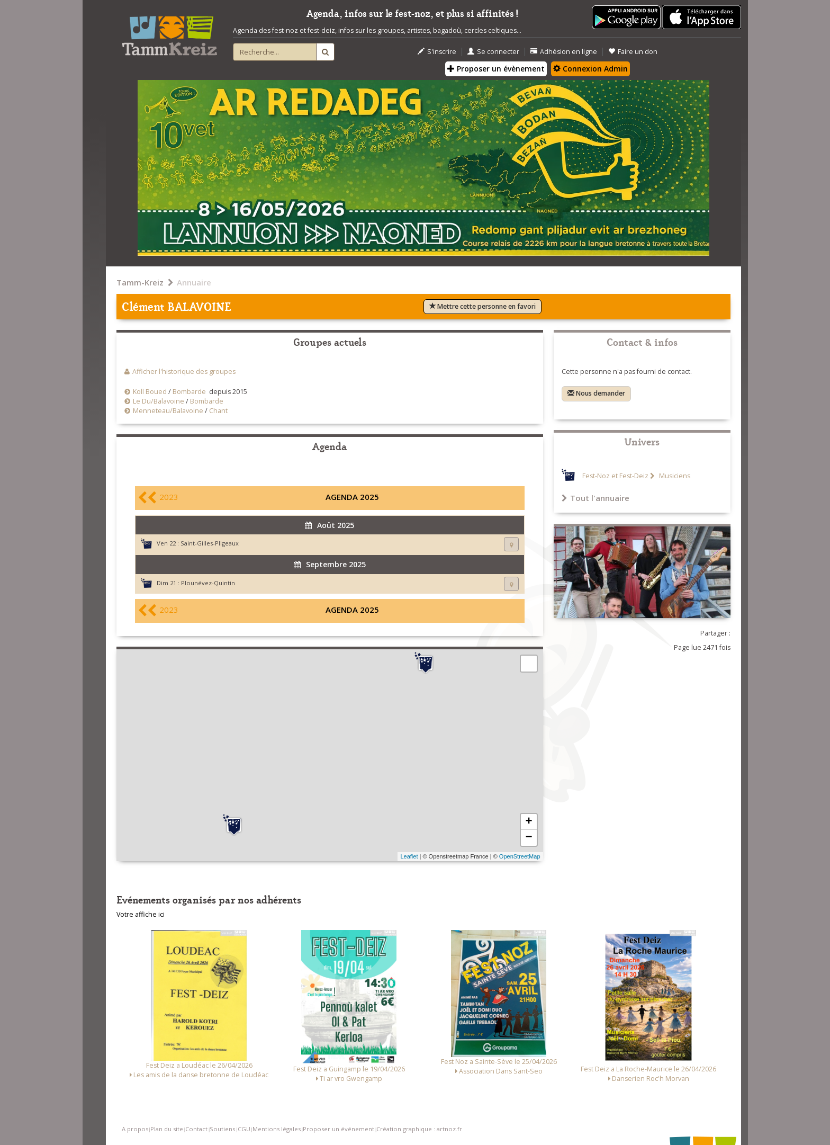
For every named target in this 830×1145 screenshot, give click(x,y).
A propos (135, 1129)
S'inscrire (437, 51)
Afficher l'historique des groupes (184, 371)
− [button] (528, 838)
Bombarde (189, 391)
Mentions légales (276, 1129)
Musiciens (673, 475)
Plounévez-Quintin (208, 583)
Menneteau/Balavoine (168, 410)
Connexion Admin (590, 69)
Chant (218, 410)
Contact (196, 1129)
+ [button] (528, 822)
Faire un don (632, 51)
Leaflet (409, 856)
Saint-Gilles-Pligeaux (210, 543)
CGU (244, 1129)
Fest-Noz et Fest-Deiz (615, 475)
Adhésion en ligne (563, 51)
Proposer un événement (338, 1129)
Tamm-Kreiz (140, 282)
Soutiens (222, 1129)
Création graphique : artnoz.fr (419, 1129)
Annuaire (194, 282)
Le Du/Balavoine (158, 401)
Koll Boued (150, 391)
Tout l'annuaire (595, 498)
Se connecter (493, 51)
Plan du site (166, 1129)
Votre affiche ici (140, 914)
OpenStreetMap (519, 856)
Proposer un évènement (496, 69)
